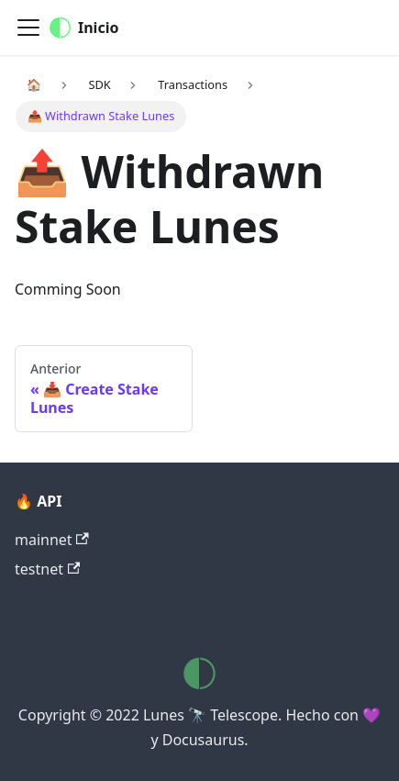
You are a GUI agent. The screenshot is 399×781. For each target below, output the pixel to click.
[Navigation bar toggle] (28, 27)
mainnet (52, 540)
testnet (47, 569)
